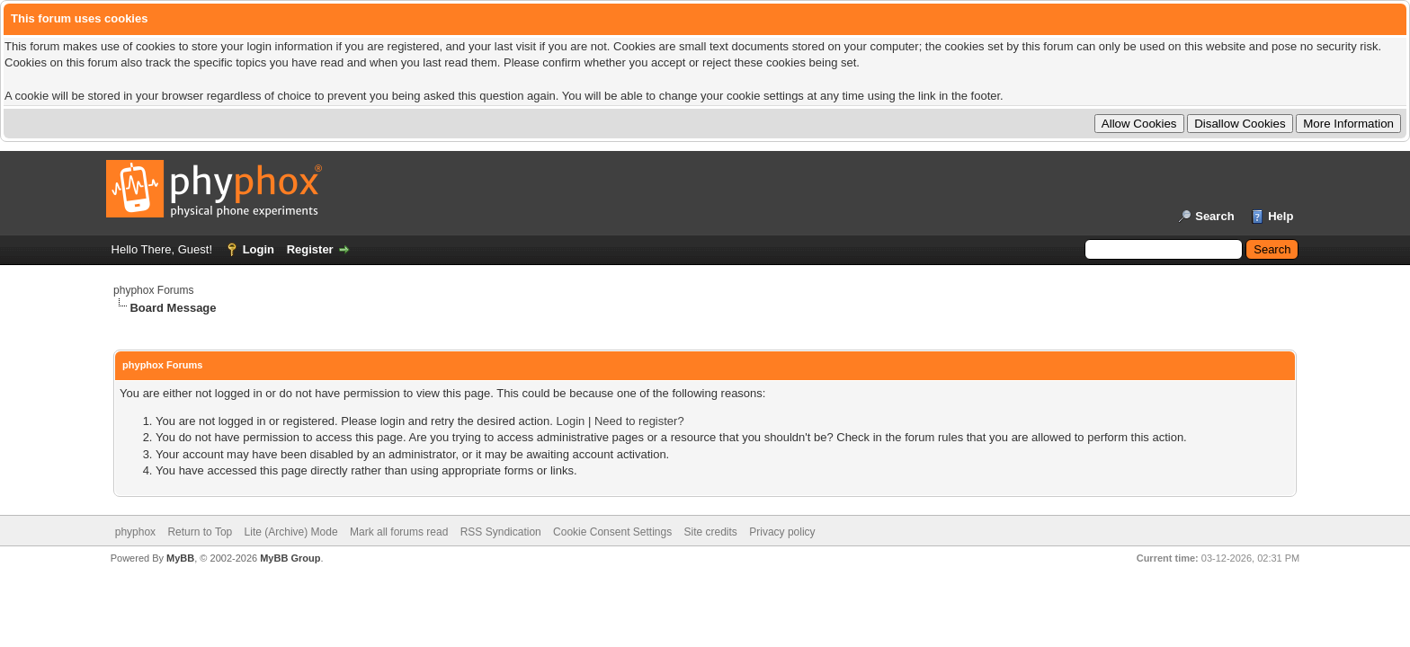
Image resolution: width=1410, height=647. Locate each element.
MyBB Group (290, 558)
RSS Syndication (500, 532)
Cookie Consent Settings (612, 532)
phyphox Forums (153, 290)
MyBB (180, 558)
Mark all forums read (399, 532)
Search (1214, 216)
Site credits (710, 532)
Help (1280, 216)
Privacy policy (782, 532)
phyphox (135, 532)
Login (258, 249)
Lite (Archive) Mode (291, 532)
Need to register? (639, 421)
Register (310, 249)
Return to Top (199, 532)
